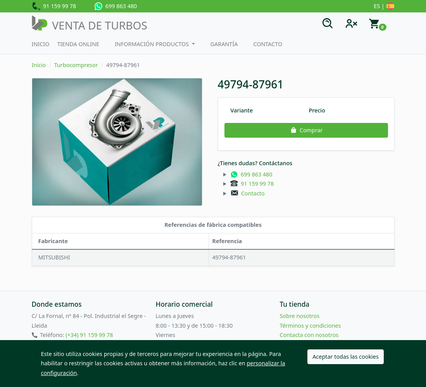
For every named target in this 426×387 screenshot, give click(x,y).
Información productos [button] (152, 44)
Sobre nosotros (299, 316)
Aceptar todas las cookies (345, 356)
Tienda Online (78, 44)
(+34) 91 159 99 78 (89, 335)
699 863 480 (116, 6)
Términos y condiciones (310, 325)
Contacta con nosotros (308, 335)
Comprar (306, 130)
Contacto (267, 44)
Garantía (224, 44)
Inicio (41, 44)
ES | (384, 6)
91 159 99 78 (54, 6)
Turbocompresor (76, 65)
